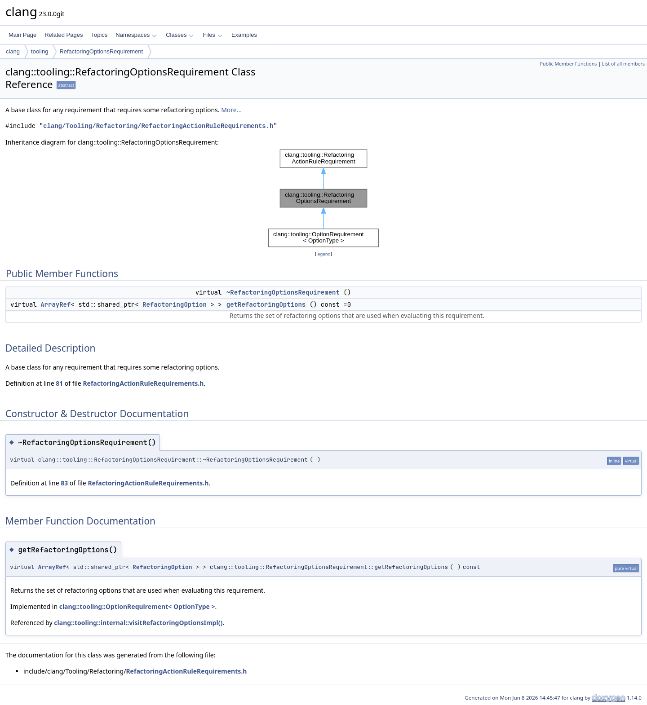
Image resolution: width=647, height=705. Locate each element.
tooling (39, 51)
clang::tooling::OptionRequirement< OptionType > (137, 606)
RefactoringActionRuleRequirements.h (143, 383)
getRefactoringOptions (266, 304)
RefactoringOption (174, 304)
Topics (99, 34)
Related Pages (63, 34)
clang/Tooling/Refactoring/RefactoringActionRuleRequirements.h (158, 126)
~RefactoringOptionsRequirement (283, 292)
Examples (244, 34)
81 (59, 383)
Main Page (22, 34)
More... (231, 110)
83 (64, 483)
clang (13, 51)
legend (323, 254)
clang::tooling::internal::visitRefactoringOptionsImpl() (138, 622)
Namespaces (135, 34)
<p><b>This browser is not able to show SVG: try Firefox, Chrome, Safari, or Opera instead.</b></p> (323, 198)
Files (212, 34)
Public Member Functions (568, 64)
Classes (180, 34)
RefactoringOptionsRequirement (101, 51)
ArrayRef (55, 304)
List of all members (623, 64)
